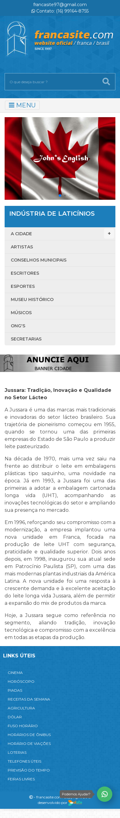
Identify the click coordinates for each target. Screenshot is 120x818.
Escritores (25, 273)
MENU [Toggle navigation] (22, 105)
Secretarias (26, 339)
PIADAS (15, 690)
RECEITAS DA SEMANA (29, 699)
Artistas (22, 247)
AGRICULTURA (21, 708)
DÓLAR (15, 717)
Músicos (21, 312)
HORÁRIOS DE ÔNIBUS (29, 734)
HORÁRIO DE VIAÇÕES (29, 743)
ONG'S (18, 326)
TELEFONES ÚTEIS (24, 761)
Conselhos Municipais (38, 260)
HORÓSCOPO (21, 681)
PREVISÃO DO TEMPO (29, 770)
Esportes (23, 286)
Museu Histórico (32, 299)
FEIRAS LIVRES (21, 779)
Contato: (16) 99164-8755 (60, 11)
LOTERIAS (17, 752)
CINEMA (15, 672)
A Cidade (62, 234)
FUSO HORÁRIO (23, 725)
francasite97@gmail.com (60, 4)
